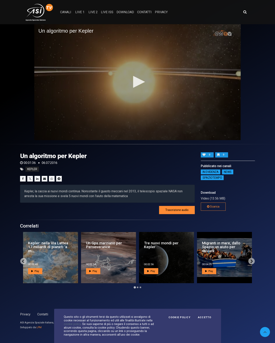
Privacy (25, 314)
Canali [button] (65, 12)
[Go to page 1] (135, 287)
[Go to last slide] (23, 261)
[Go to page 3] (140, 287)
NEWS (227, 172)
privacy (161, 12)
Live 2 (93, 12)
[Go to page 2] (137, 287)
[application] (137, 82)
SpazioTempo (212, 177)
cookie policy (72, 324)
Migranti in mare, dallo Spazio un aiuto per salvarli (221, 247)
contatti (144, 12)
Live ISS (107, 12)
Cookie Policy (179, 317)
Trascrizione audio (177, 210)
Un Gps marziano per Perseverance (104, 245)
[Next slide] (251, 261)
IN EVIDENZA (211, 172)
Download (125, 12)
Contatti (42, 314)
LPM (39, 327)
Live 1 (79, 12)
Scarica (213, 206)
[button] (137, 82)
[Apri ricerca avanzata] (245, 12)
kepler (32, 169)
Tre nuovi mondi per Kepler (161, 245)
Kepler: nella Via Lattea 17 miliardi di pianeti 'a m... (48, 247)
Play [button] (35, 271)
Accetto (204, 317)
